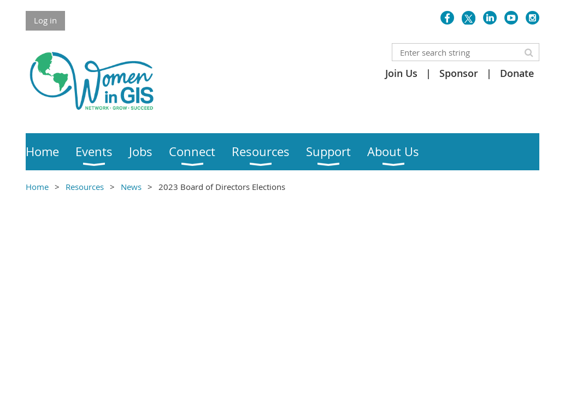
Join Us (401, 73)
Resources (85, 186)
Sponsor (458, 73)
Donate (517, 73)
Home (37, 186)
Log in (45, 20)
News (131, 186)
